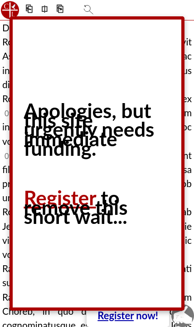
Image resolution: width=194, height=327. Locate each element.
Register (115, 315)
